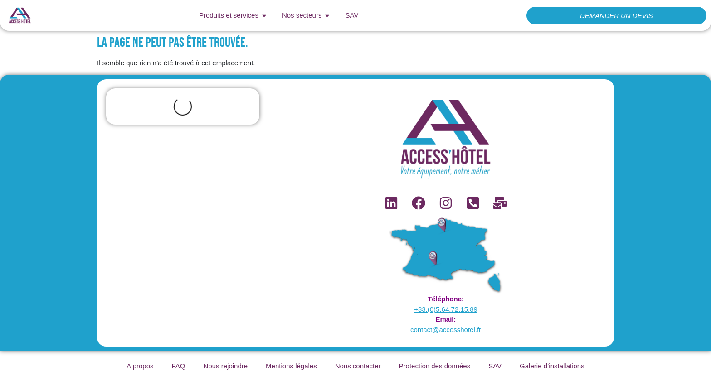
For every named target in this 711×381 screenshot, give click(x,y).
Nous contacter (358, 366)
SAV (495, 366)
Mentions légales (291, 366)
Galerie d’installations (552, 366)
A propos (140, 366)
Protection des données (435, 366)
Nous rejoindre (226, 366)
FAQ (178, 366)
